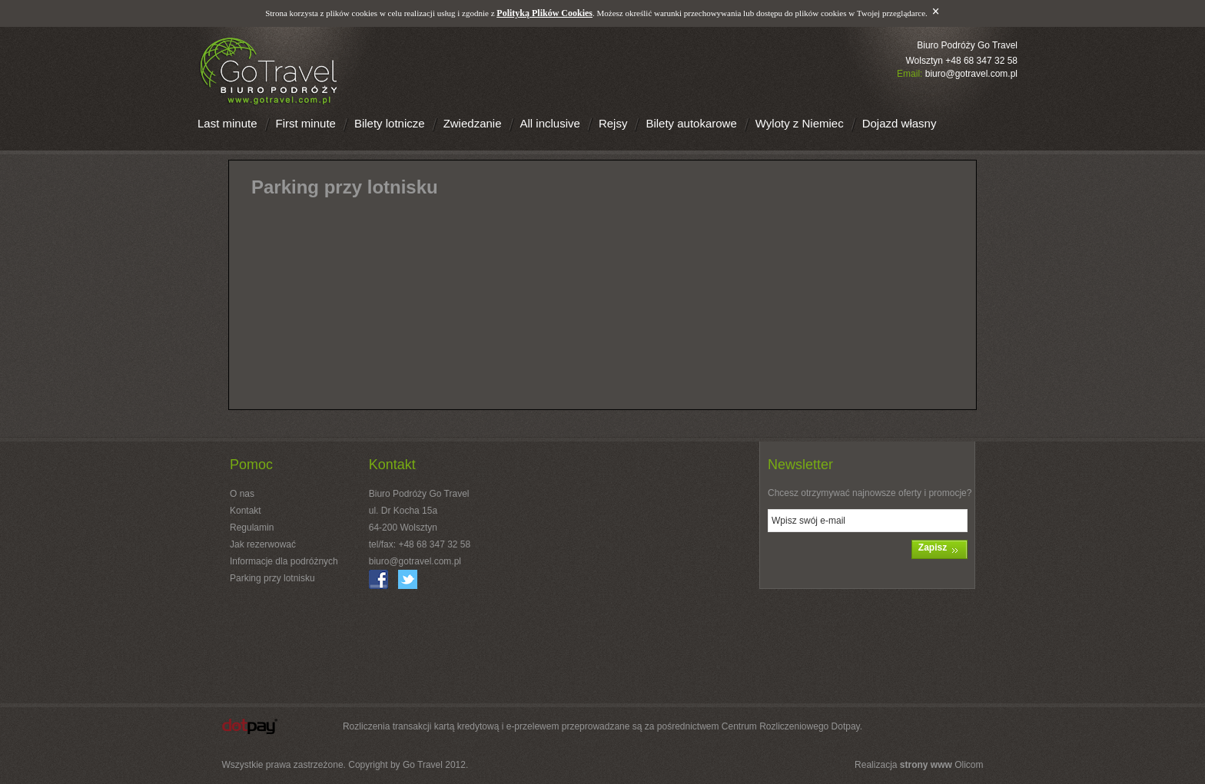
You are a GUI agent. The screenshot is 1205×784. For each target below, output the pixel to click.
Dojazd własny (899, 123)
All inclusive (550, 123)
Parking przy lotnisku (272, 578)
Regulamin (252, 527)
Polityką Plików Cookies (544, 13)
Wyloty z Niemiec (799, 123)
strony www (926, 764)
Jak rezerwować (263, 544)
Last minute (227, 123)
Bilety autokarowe (691, 123)
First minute (306, 123)
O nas (242, 493)
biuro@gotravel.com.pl (971, 73)
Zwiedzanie (472, 123)
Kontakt (245, 510)
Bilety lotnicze (389, 123)
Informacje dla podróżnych (284, 561)
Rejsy (613, 123)
